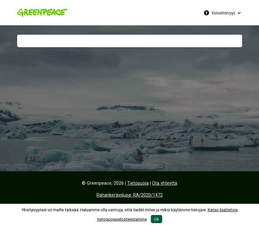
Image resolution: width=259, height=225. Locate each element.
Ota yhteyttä (164, 183)
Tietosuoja (138, 183)
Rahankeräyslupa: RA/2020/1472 (130, 195)
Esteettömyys (223, 13)
